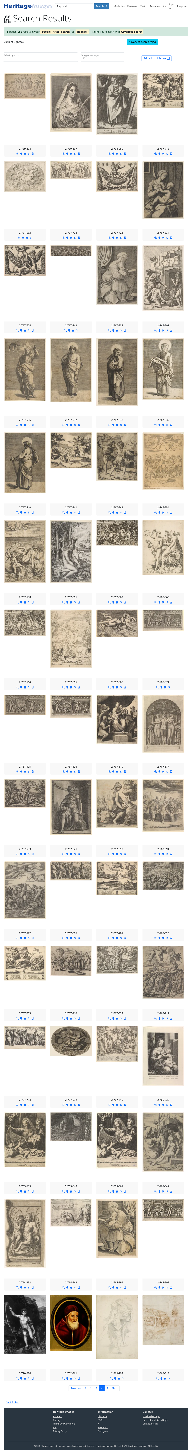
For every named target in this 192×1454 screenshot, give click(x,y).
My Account (157, 6)
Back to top (12, 1402)
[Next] (114, 1388)
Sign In (171, 6)
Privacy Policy (60, 1431)
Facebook (103, 1427)
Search (101, 6)
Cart (142, 6)
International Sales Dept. (155, 1420)
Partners (132, 6)
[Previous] (76, 1388)
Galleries (119, 6)
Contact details (150, 1423)
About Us (102, 1416)
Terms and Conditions (64, 1423)
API (55, 1427)
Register (182, 6)
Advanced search (142, 42)
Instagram (103, 1431)
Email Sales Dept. (151, 1416)
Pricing (56, 1420)
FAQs (100, 1420)
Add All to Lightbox (157, 58)
